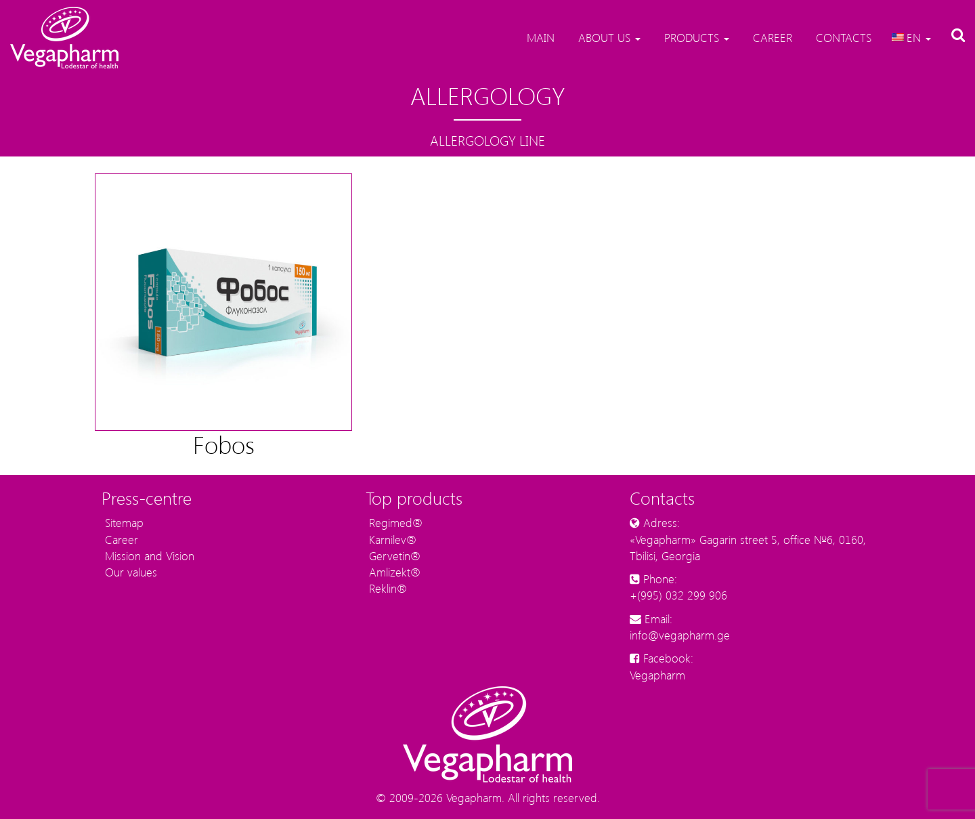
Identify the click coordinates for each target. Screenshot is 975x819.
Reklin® (386, 588)
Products (695, 37)
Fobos (224, 444)
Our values (129, 571)
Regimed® (394, 522)
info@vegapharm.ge (680, 634)
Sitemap (123, 522)
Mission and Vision (148, 555)
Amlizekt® (393, 571)
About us (608, 37)
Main (539, 37)
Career (771, 37)
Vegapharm (657, 674)
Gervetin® (393, 555)
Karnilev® (391, 539)
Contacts (841, 37)
